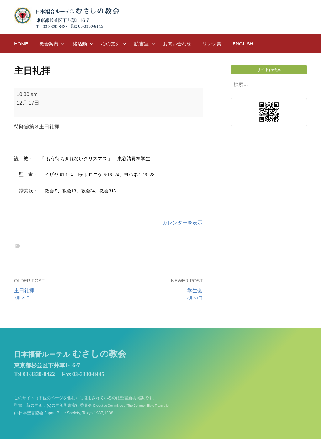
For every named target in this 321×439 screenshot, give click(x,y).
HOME (21, 43)
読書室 (141, 43)
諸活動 (80, 43)
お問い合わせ (177, 43)
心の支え (110, 43)
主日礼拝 (59, 295)
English (243, 43)
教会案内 (48, 43)
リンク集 (212, 43)
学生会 (157, 295)
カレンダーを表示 (182, 222)
